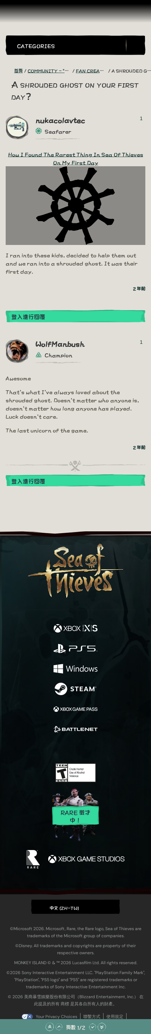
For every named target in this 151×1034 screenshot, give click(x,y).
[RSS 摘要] (10, 70)
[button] (69, 45)
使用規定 (114, 1016)
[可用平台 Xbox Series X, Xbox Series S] (75, 628)
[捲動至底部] (101, 1027)
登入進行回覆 (28, 316)
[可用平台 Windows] (75, 669)
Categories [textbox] (36, 46)
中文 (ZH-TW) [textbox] (64, 907)
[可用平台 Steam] (75, 689)
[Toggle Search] (135, 45)
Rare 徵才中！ (75, 816)
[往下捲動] (92, 1026)
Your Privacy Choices (56, 1016)
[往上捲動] (58, 1026)
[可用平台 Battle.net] (75, 729)
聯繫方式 (91, 1016)
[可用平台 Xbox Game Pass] (75, 709)
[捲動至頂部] (49, 1027)
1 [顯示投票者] (141, 118)
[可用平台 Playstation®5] (75, 649)
